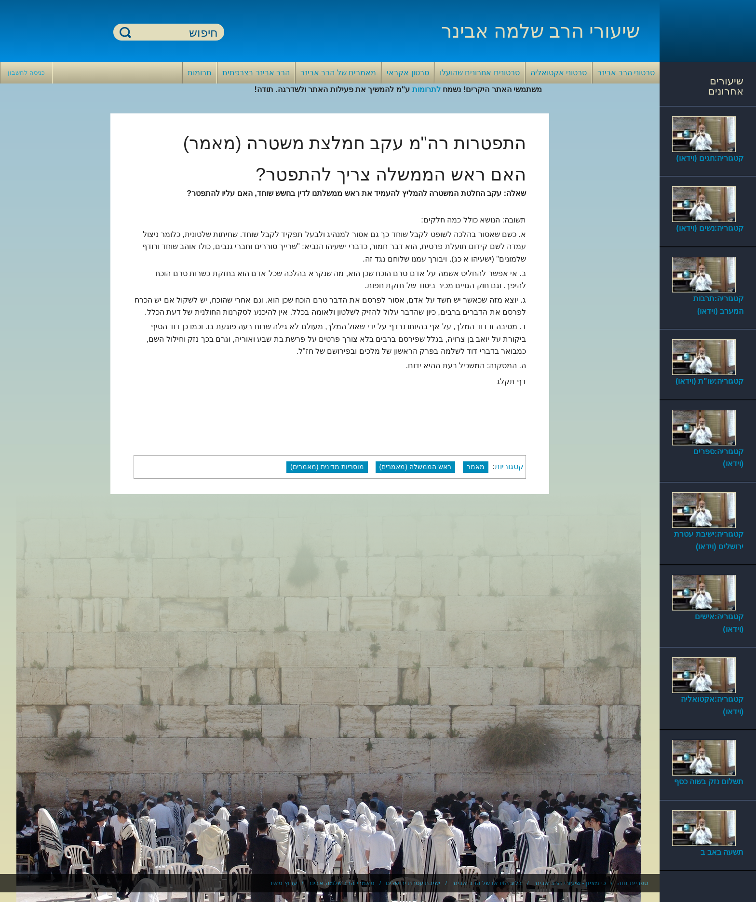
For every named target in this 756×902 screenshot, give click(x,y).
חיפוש (125, 32)
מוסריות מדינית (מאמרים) (327, 467)
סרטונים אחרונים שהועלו (480, 73)
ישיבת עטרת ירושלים (413, 883)
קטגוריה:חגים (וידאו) (709, 158)
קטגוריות (509, 466)
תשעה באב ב (722, 852)
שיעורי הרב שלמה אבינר (540, 31)
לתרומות (426, 89)
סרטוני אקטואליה (558, 73)
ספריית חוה (632, 883)
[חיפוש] (174, 32)
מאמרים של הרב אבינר (338, 73)
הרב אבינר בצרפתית (256, 73)
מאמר (476, 467)
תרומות (200, 73)
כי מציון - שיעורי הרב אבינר (570, 883)
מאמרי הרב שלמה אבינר (341, 883)
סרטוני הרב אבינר (626, 73)
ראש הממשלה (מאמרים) (415, 467)
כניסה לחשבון (26, 72)
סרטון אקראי (408, 73)
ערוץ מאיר (283, 883)
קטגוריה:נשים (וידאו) (709, 228)
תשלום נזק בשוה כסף (708, 781)
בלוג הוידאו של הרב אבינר (487, 883)
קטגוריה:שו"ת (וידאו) (709, 381)
